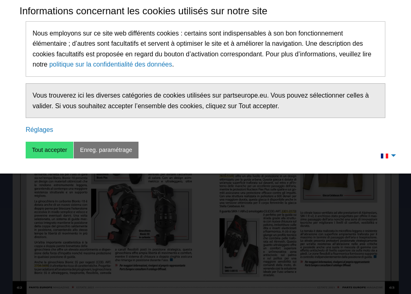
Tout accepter (49, 150)
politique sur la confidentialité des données (110, 64)
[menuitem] (386, 155)
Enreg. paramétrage (106, 150)
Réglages (39, 129)
